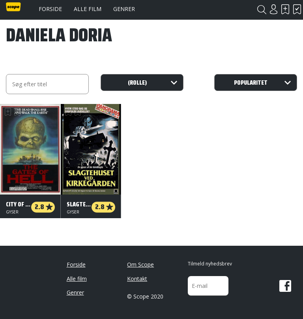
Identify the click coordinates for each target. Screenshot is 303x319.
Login (273, 9)
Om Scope (140, 264)
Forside (50, 9)
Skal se (285, 9)
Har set (297, 9)
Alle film (87, 9)
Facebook (285, 286)
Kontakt (137, 278)
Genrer (124, 9)
